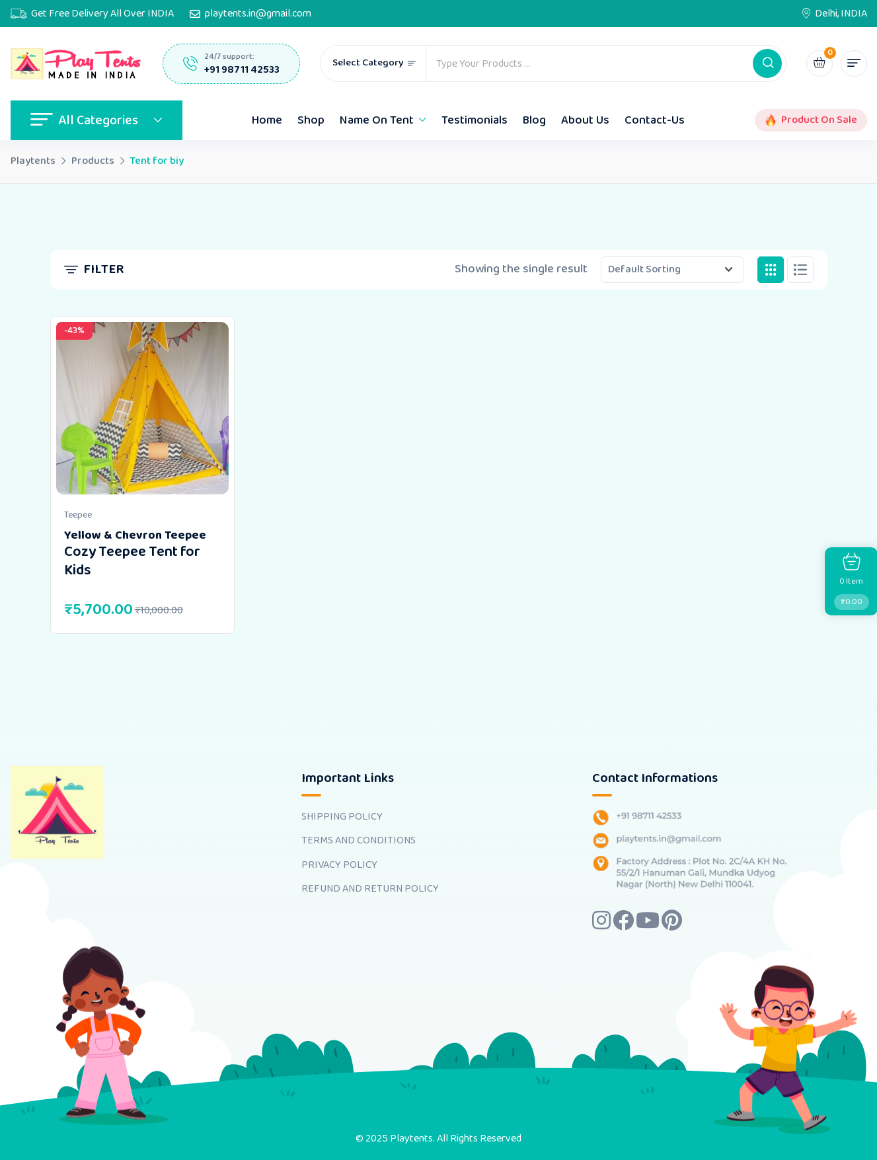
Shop (310, 120)
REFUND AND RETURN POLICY (370, 889)
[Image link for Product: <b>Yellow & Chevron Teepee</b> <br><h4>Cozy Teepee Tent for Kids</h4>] (142, 408)
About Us (585, 120)
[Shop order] (672, 269)
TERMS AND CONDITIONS (358, 840)
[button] (767, 63)
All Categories (96, 120)
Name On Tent (377, 120)
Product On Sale (819, 120)
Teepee (78, 515)
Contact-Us (655, 120)
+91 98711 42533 (242, 69)
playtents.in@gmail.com (258, 14)
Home (267, 120)
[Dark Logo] (77, 64)
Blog (534, 120)
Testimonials (474, 120)
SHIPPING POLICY (342, 817)
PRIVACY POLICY (339, 865)
